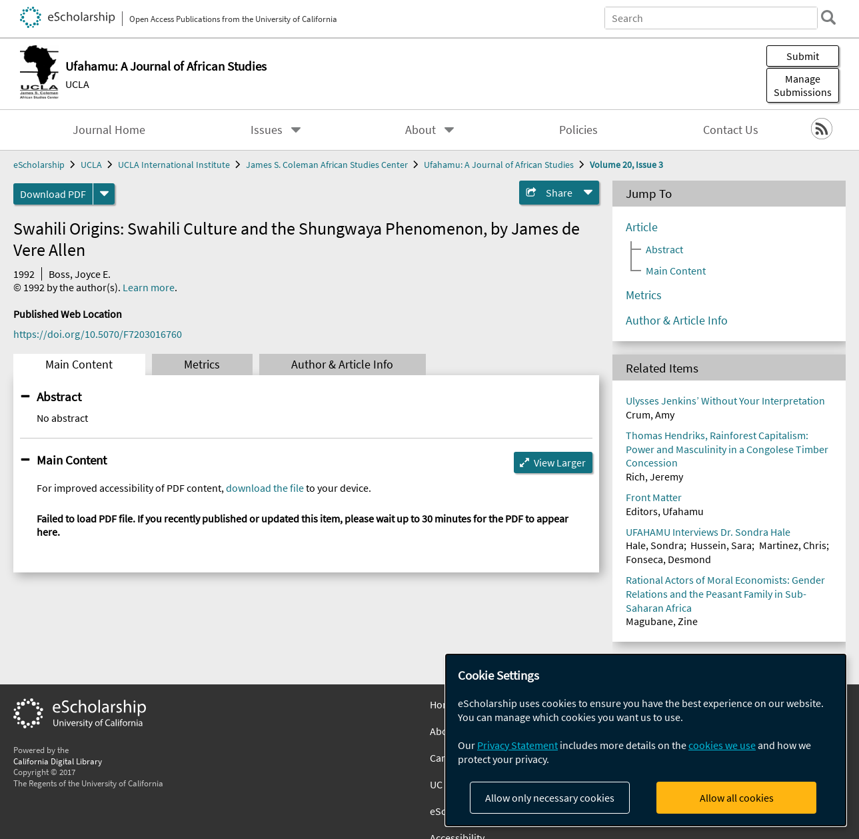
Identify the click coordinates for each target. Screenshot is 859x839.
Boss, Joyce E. (80, 274)
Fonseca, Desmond (668, 559)
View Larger (560, 462)
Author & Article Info (342, 364)
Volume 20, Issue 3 (626, 165)
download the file (265, 487)
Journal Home (109, 130)
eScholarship (39, 165)
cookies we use (722, 745)
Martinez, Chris (792, 545)
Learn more (149, 287)
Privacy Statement (517, 745)
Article (642, 227)
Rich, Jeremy (654, 476)
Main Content (79, 364)
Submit (802, 56)
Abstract (59, 397)
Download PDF (53, 194)
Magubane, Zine (662, 621)
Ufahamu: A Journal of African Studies (499, 165)
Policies (578, 130)
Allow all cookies (737, 797)
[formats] (104, 194)
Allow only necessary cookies (549, 797)
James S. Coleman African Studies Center (327, 165)
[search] (828, 17)
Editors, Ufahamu (665, 511)
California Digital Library (57, 761)
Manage (803, 85)
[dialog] (646, 740)
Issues (267, 130)
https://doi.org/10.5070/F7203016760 (97, 334)
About (420, 130)
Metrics (202, 364)
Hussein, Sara (721, 545)
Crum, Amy (650, 414)
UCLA (77, 84)
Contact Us (730, 130)
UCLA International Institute (174, 165)
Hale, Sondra (655, 545)
